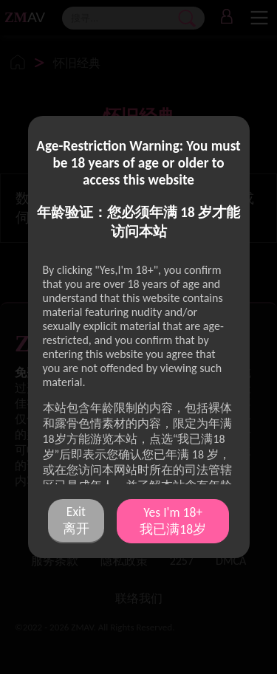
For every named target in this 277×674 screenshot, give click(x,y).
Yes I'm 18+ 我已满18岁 (173, 520)
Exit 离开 (76, 520)
